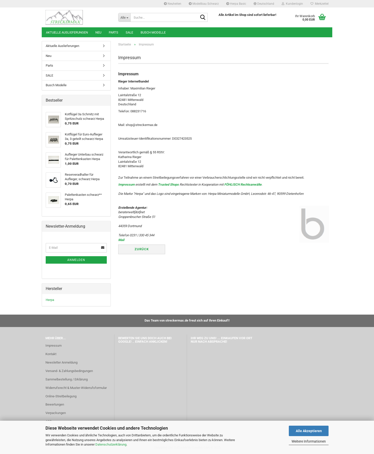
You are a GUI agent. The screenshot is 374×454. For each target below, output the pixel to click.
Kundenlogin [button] (292, 3)
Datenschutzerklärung (110, 444)
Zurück (142, 249)
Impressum (126, 184)
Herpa (50, 300)
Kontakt (50, 354)
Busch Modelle (153, 32)
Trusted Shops (168, 184)
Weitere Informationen (309, 441)
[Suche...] (124, 17)
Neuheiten (172, 3)
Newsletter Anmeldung (61, 362)
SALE (129, 32)
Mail (121, 240)
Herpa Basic (236, 3)
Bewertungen (54, 404)
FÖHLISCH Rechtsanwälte (243, 184)
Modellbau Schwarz (204, 3)
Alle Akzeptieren (309, 431)
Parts (113, 32)
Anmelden (76, 260)
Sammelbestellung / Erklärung (66, 379)
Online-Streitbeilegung (60, 396)
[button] (264, 3)
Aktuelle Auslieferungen (67, 32)
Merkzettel (319, 3)
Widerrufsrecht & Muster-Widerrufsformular (76, 388)
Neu (98, 32)
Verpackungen (55, 413)
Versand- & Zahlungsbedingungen (69, 371)
